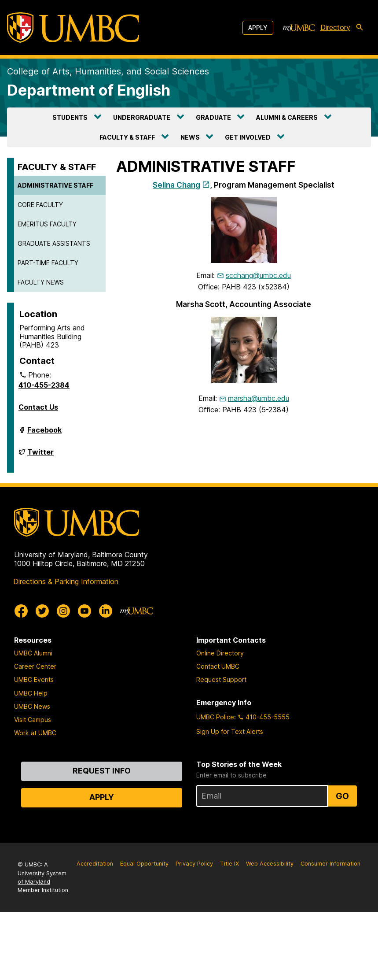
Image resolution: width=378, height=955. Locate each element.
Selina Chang (176, 184)
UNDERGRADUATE (141, 117)
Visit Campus (32, 719)
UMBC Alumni (33, 653)
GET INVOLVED (248, 137)
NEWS (190, 137)
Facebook (44, 433)
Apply (258, 27)
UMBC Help (31, 693)
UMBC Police (215, 717)
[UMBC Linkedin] (105, 611)
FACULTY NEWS (41, 282)
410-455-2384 (44, 385)
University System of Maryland (42, 877)
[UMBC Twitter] (42, 611)
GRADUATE (213, 117)
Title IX (229, 863)
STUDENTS (70, 117)
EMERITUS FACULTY (47, 224)
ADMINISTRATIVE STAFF (55, 185)
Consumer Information (330, 863)
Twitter (40, 455)
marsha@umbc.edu (258, 398)
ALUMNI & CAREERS (287, 117)
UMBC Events (34, 679)
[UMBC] (73, 27)
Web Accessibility (270, 863)
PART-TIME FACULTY (48, 263)
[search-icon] (361, 27)
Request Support (221, 679)
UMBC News (32, 706)
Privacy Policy (194, 863)
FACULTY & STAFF (127, 137)
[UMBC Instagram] (63, 611)
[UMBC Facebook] (21, 611)
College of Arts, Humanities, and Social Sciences (108, 71)
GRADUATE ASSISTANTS (54, 243)
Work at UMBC (35, 733)
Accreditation (95, 863)
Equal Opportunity (144, 863)
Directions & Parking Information (65, 581)
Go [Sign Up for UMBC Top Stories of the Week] (342, 796)
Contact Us (38, 407)
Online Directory (220, 653)
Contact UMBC (217, 666)
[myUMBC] (298, 27)
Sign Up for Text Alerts (229, 731)
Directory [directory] (335, 27)
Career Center (35, 666)
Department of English (88, 90)
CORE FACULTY (40, 204)
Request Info (102, 770)
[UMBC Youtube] (84, 611)
